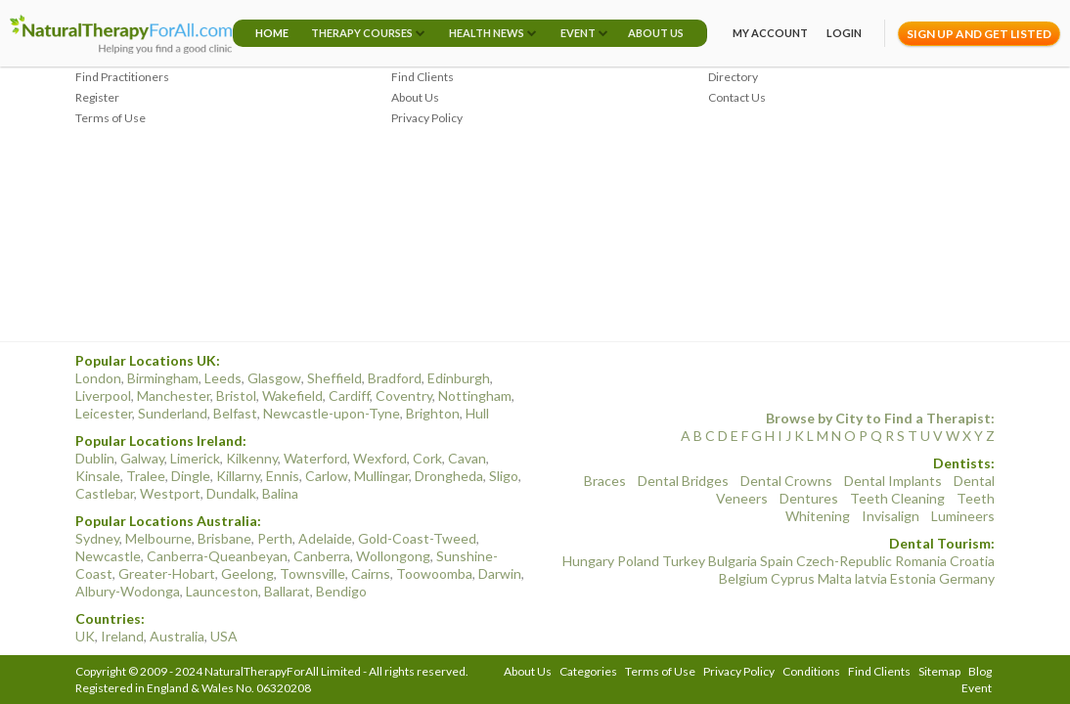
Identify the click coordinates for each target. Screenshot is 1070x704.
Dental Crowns (786, 480)
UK (85, 636)
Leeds (223, 378)
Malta (835, 578)
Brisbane (224, 538)
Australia (177, 636)
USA (224, 636)
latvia (871, 578)
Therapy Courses (362, 32)
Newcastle (108, 556)
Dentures (809, 498)
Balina (280, 493)
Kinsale (97, 475)
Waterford (315, 458)
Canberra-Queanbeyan (217, 556)
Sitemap (939, 671)
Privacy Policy (427, 117)
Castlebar (104, 493)
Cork (427, 458)
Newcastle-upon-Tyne (331, 413)
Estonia (913, 578)
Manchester (173, 395)
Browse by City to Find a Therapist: (880, 418)
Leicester (103, 413)
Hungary (588, 560)
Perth (274, 538)
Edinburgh (458, 378)
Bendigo (341, 591)
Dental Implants (893, 480)
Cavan (467, 458)
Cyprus (793, 578)
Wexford (380, 458)
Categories (588, 671)
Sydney (97, 538)
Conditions (811, 671)
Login (844, 32)
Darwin (499, 573)
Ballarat (287, 591)
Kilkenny (252, 458)
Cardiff (349, 395)
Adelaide (325, 538)
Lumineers (963, 515)
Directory (733, 76)
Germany (967, 578)
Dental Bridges (683, 480)
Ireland (122, 636)
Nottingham (475, 395)
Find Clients (422, 76)
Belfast (235, 413)
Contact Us (737, 97)
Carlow (326, 475)
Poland (638, 560)
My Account (770, 32)
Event (578, 32)
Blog (980, 671)
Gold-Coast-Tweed (417, 538)
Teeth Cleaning (897, 498)
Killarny (238, 475)
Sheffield (334, 378)
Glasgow (274, 378)
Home (272, 32)
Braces (605, 480)
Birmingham (163, 378)
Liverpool (103, 395)
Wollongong (393, 556)
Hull (477, 413)
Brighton (433, 413)
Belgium (743, 578)
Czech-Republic (844, 560)
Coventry (404, 395)
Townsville (312, 573)
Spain (776, 560)
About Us (656, 32)
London (98, 378)
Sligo (503, 475)
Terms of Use (110, 117)
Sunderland (172, 413)
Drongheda (449, 475)
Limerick (195, 458)
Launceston (222, 591)
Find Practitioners (122, 76)
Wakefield (292, 395)
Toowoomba (434, 573)
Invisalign (890, 515)
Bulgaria (732, 560)
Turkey (683, 560)
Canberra (321, 556)
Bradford (395, 378)
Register (97, 97)
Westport (170, 493)
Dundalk (231, 493)
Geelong (247, 573)
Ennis (282, 475)
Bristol (236, 395)
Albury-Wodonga (127, 591)
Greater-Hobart (166, 573)
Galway (142, 458)
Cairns (370, 573)
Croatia (972, 560)
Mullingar (381, 475)
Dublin (94, 458)
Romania (921, 560)
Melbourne (158, 538)
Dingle (190, 475)
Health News (486, 32)
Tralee (145, 475)
